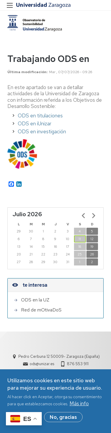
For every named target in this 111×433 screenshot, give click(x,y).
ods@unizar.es (42, 363)
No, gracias (63, 419)
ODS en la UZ (35, 300)
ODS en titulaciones (40, 115)
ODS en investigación (42, 131)
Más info (79, 406)
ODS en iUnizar (34, 123)
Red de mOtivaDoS (41, 310)
